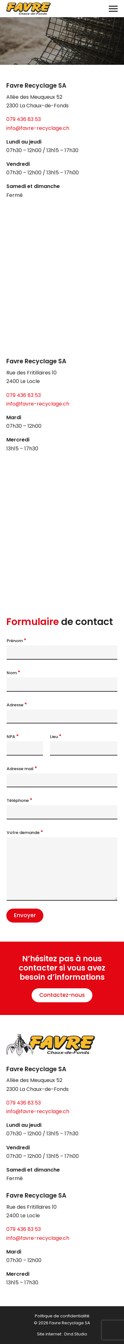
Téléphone (19, 800)
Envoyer (25, 915)
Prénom (16, 640)
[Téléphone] (62, 812)
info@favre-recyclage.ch (37, 128)
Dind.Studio (75, 1334)
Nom (13, 672)
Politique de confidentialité (62, 1316)
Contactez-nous (62, 995)
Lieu (55, 736)
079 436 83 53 (23, 119)
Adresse (17, 704)
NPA (13, 736)
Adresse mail (22, 768)
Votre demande (25, 832)
